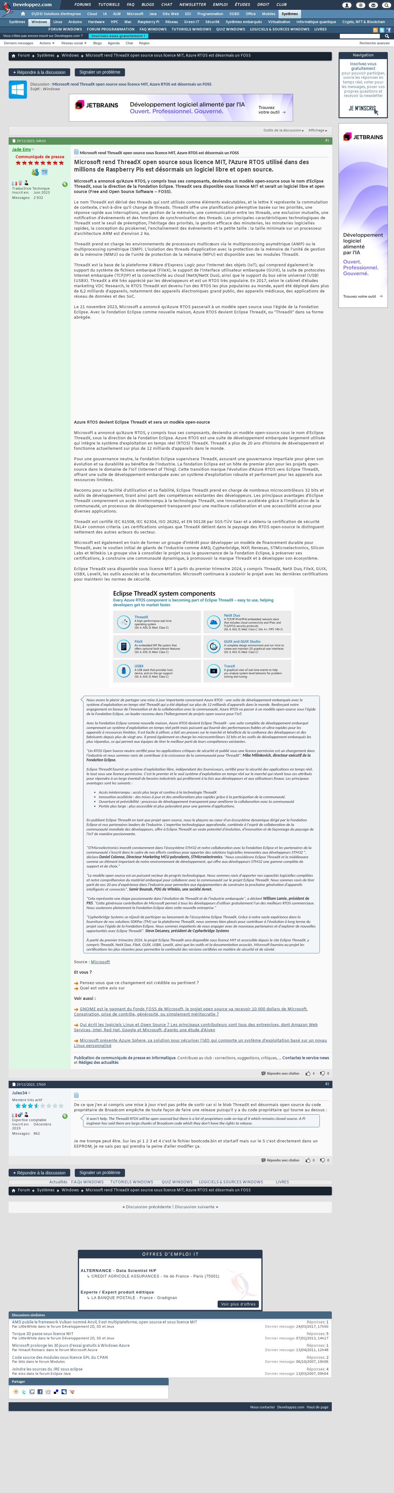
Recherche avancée (375, 43)
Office (251, 14)
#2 (327, 1093)
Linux (57, 22)
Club (281, 4)
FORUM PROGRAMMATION (111, 29)
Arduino (75, 22)
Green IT (191, 22)
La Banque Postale (113, 1307)
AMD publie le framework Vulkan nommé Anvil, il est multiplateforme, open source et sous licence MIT (104, 1331)
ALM (117, 14)
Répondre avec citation (281, 1083)
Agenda (113, 43)
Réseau (171, 22)
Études (242, 4)
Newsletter (192, 4)
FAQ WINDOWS (153, 29)
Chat (166, 4)
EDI (188, 14)
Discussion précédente (148, 1216)
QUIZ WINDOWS (230, 29)
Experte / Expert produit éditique (117, 1301)
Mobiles (268, 14)
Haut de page (317, 1416)
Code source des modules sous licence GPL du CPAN (60, 1367)
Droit (262, 4)
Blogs (147, 4)
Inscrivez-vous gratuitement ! (118, 36)
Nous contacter (262, 1416)
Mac (127, 22)
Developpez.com (290, 1416)
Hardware (96, 22)
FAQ (130, 4)
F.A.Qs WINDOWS (87, 1191)
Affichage (316, 130)
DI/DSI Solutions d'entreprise (56, 14)
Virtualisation (279, 22)
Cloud (92, 14)
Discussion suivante (195, 1216)
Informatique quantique (316, 22)
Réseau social (72, 43)
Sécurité (212, 22)
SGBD (234, 14)
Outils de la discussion (282, 130)
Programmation (210, 14)
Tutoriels (108, 4)
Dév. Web (171, 14)
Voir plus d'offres (238, 1313)
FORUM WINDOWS (65, 29)
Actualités (58, 1191)
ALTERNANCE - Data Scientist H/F (119, 1280)
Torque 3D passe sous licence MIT (43, 1343)
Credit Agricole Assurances (125, 1285)
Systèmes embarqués (244, 22)
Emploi (220, 4)
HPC (114, 22)
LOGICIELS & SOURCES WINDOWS (279, 29)
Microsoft (135, 14)
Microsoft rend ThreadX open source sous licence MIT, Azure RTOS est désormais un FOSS (131, 84)
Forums (82, 4)
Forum (24, 55)
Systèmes (290, 14)
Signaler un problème (99, 72)
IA (105, 14)
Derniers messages (18, 43)
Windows (39, 22)
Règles (144, 43)
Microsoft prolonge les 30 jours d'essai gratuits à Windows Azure (71, 1355)
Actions (45, 43)
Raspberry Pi (148, 22)
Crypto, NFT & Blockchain (363, 22)
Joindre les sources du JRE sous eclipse (47, 1378)
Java (152, 14)
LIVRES (320, 29)
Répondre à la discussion (39, 72)
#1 (327, 140)
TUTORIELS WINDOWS (191, 29)
